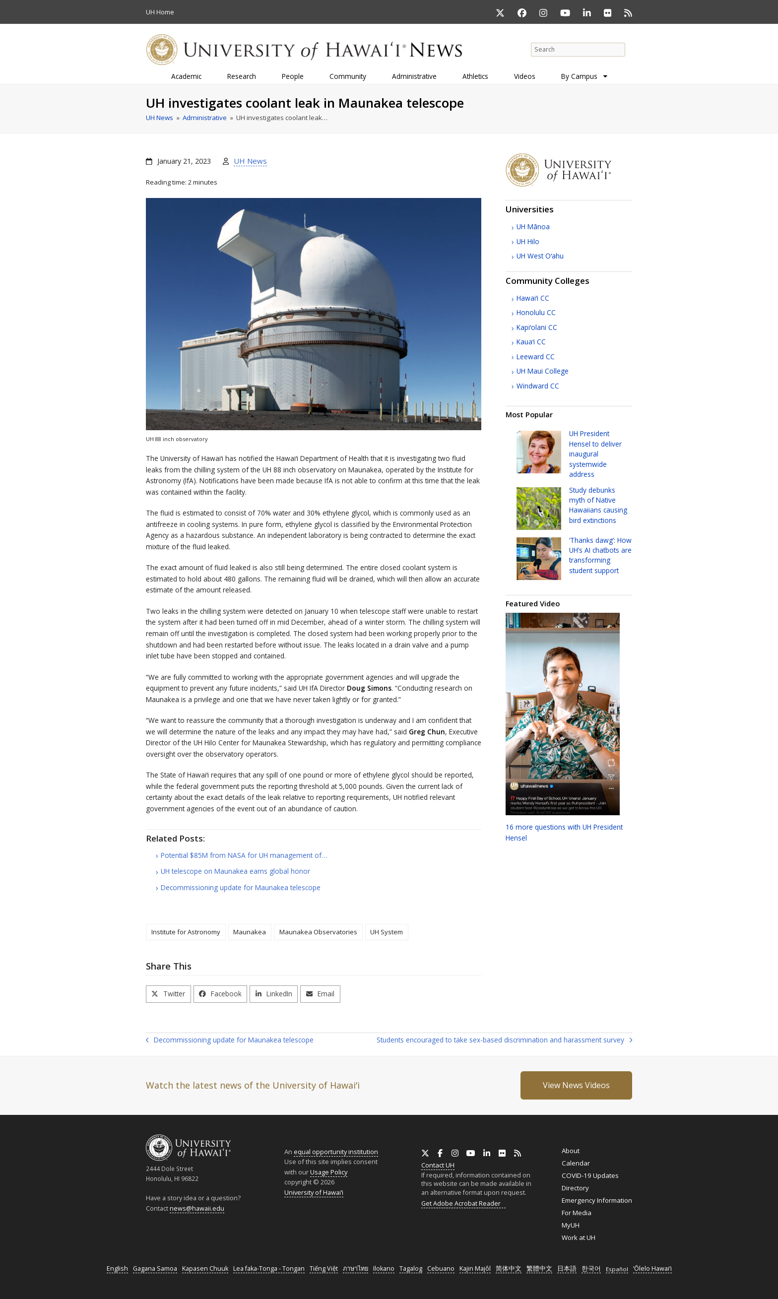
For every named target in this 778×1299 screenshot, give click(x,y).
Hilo (528, 241)
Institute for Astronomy (185, 931)
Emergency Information (597, 1200)
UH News (250, 161)
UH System (386, 931)
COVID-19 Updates (590, 1175)
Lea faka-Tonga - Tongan (269, 1268)
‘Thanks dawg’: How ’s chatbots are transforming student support (600, 555)
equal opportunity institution (336, 1151)
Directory (575, 1187)
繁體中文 (539, 1268)
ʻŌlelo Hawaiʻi (652, 1268)
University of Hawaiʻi (313, 1192)
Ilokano (383, 1268)
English (117, 1268)
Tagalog (410, 1268)
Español (617, 1269)
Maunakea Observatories (318, 931)
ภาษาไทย (355, 1268)
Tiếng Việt (324, 1268)
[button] (168, 994)
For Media (576, 1212)
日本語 (567, 1268)
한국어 (591, 1268)
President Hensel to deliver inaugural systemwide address (595, 454)
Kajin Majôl (475, 1268)
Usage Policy (328, 1172)
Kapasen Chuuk (205, 1268)
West (540, 255)
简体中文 (508, 1268)
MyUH (571, 1225)
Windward (538, 385)
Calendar (576, 1163)
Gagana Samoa (155, 1268)
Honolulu (536, 312)
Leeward (536, 356)
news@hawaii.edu (197, 1208)
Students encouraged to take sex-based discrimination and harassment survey (504, 1040)
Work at (578, 1237)
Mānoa (533, 226)
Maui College (543, 371)
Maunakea (249, 931)
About (571, 1150)
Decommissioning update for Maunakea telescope (230, 1040)
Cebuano (440, 1268)
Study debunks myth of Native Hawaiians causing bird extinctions (598, 505)
